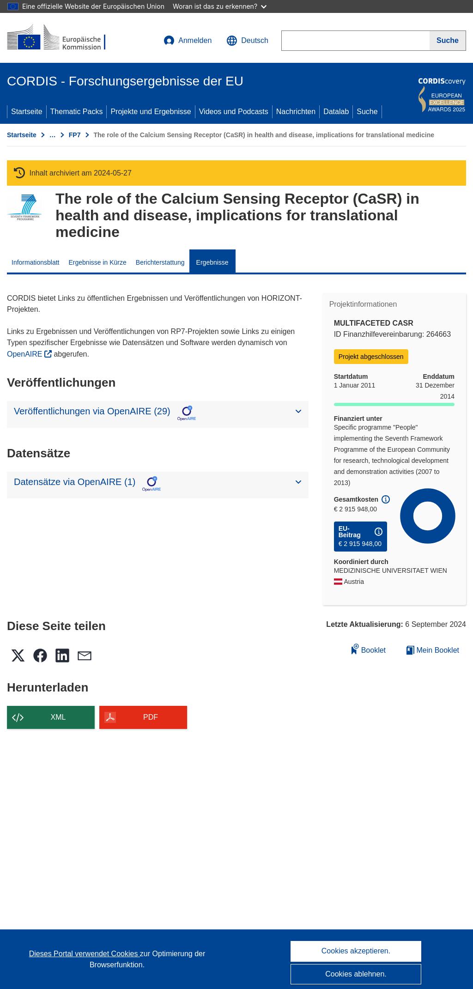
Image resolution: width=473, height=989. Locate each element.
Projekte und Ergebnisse (150, 111)
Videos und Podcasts (233, 111)
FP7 (75, 135)
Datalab (336, 111)
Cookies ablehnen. (356, 974)
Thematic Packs (76, 111)
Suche (367, 111)
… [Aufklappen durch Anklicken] (52, 135)
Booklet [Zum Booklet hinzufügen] (369, 648)
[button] (247, 41)
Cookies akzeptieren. (355, 951)
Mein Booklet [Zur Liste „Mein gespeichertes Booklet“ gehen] (432, 650)
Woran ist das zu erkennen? (220, 6)
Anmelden (188, 40)
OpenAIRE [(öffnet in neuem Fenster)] (25, 354)
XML (58, 717)
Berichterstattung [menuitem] (160, 262)
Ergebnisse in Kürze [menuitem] (98, 262)
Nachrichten (295, 111)
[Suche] (448, 40)
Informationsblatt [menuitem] (36, 262)
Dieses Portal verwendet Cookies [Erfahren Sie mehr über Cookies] (84, 954)
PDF (150, 717)
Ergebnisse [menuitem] (212, 262)
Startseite (26, 111)
